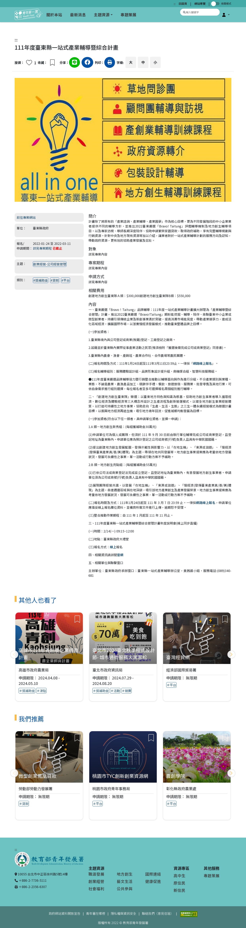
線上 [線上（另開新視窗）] (113, 546)
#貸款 (54, 280)
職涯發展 (96, 874)
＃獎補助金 (27, 690)
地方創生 (125, 874)
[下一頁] (231, 654)
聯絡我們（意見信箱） (158, 913)
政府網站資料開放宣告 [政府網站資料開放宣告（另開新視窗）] (64, 913)
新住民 (179, 890)
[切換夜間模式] (216, 3)
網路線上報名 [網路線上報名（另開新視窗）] (202, 363)
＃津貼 (41, 690)
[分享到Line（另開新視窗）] (74, 63)
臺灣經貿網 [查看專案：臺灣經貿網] (178, 657)
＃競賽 (126, 690)
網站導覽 (199, 3)
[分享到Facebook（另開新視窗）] (87, 63)
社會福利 (96, 888)
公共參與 (125, 888)
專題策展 (128, 14)
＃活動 (115, 690)
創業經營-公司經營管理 (49, 264)
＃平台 (171, 685)
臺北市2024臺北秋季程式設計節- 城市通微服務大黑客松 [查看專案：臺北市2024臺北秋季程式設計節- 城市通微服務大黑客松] (123, 654)
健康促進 (153, 881)
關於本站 (54, 14)
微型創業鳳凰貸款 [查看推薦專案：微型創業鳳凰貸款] (37, 775)
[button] (226, 15)
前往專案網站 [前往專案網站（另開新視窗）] (26, 217)
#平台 (65, 280)
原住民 (179, 883)
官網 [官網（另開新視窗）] (120, 554)
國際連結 (153, 874)
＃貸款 (23, 803)
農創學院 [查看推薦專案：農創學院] (175, 775)
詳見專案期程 (42, 248)
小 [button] (155, 62)
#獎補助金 (40, 280)
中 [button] (143, 62)
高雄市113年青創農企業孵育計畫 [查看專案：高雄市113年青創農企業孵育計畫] (48, 654)
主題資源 (102, 14)
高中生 (179, 875)
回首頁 (183, 3)
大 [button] (131, 62)
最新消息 (78, 14)
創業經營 (96, 881)
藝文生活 (125, 881)
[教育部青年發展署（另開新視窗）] (49, 858)
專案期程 (96, 262)
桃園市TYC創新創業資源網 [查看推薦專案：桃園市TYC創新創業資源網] (120, 775)
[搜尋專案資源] (200, 12)
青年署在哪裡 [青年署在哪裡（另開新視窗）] (95, 913)
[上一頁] (14, 654)
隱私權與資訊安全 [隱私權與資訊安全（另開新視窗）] (123, 913)
